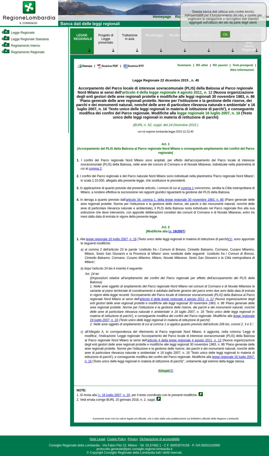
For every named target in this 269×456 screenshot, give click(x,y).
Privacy (133, 439)
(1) (230, 239)
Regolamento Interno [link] (21, 45)
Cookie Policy (116, 439)
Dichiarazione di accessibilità (159, 439)
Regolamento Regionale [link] (23, 52)
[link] (29, 25)
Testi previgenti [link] (243, 65)
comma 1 (187, 188)
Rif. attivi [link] (202, 65)
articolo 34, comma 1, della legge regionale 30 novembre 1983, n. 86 (175, 200)
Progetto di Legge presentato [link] (105, 38)
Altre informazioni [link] (242, 69)
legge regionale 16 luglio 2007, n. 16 (208, 113)
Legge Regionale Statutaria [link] (25, 39)
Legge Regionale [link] (18, 32)
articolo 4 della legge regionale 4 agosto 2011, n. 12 (167, 92)
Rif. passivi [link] (220, 65)
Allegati (163, 370)
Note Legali (97, 439)
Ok (225, 34)
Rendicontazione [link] (179, 35)
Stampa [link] (84, 66)
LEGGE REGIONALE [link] (83, 37)
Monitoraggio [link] (154, 35)
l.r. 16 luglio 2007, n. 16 (114, 395)
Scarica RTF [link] (133, 66)
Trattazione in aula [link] (130, 37)
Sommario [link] (184, 65)
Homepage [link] (162, 17)
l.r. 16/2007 (176, 231)
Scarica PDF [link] (107, 66)
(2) (171, 370)
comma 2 (95, 168)
